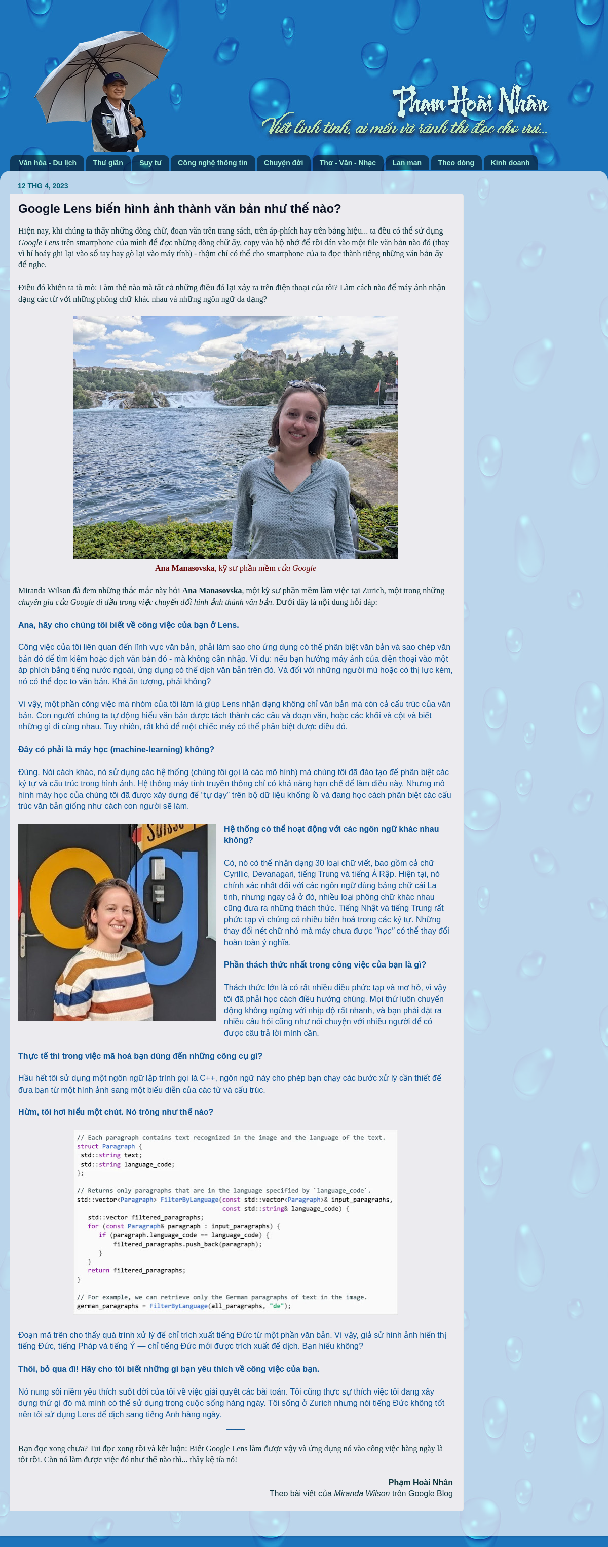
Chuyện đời (283, 163)
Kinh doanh (510, 163)
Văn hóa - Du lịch (48, 163)
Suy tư (150, 163)
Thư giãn (108, 163)
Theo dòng (456, 163)
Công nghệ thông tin (212, 163)
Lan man (407, 163)
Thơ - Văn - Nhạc (348, 163)
